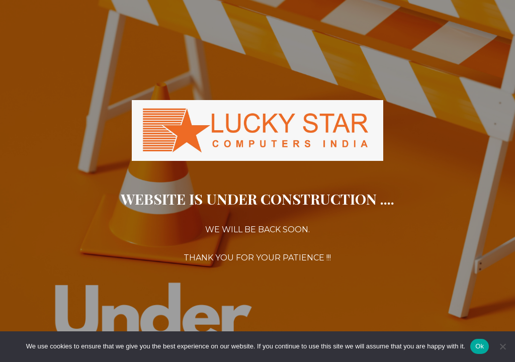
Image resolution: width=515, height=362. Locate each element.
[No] (502, 346)
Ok (479, 346)
